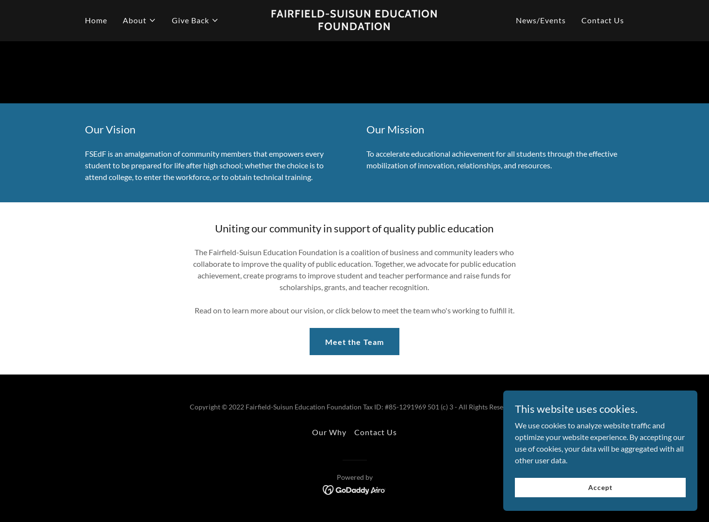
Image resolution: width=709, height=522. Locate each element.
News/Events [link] (541, 20)
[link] (354, 27)
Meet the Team (354, 341)
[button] (139, 20)
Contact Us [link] (602, 20)
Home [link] (96, 20)
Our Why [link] (329, 432)
